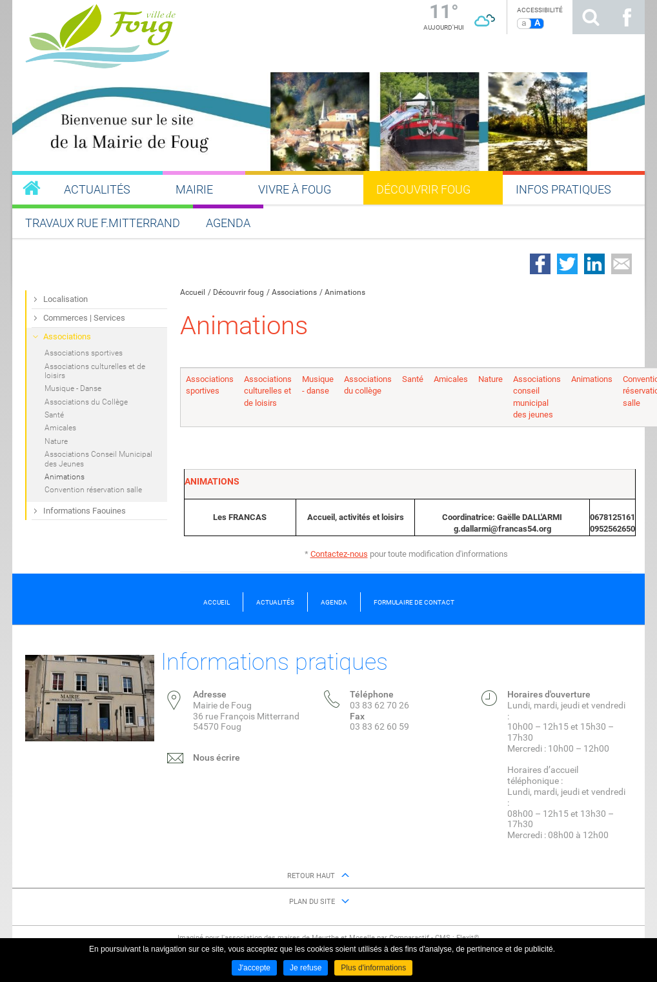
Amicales (451, 379)
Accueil (192, 292)
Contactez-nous (339, 554)
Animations (345, 292)
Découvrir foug (238, 292)
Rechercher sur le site (590, 17)
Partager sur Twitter (567, 264)
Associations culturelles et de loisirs (268, 391)
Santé (412, 379)
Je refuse (305, 967)
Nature (490, 379)
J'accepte (254, 967)
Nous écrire (216, 757)
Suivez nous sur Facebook (627, 17)
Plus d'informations (373, 967)
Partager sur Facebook (540, 264)
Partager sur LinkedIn (594, 264)
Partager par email (621, 264)
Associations (294, 292)
